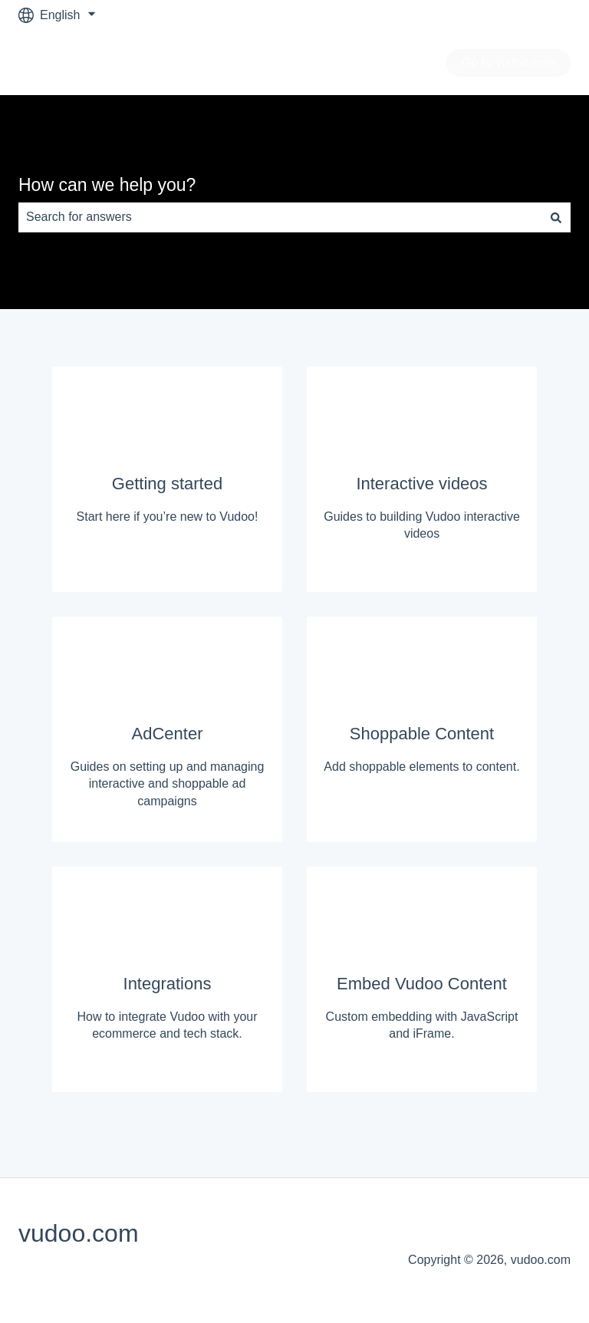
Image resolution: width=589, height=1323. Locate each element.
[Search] (556, 217)
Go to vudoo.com (508, 62)
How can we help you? (107, 185)
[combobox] (279, 217)
